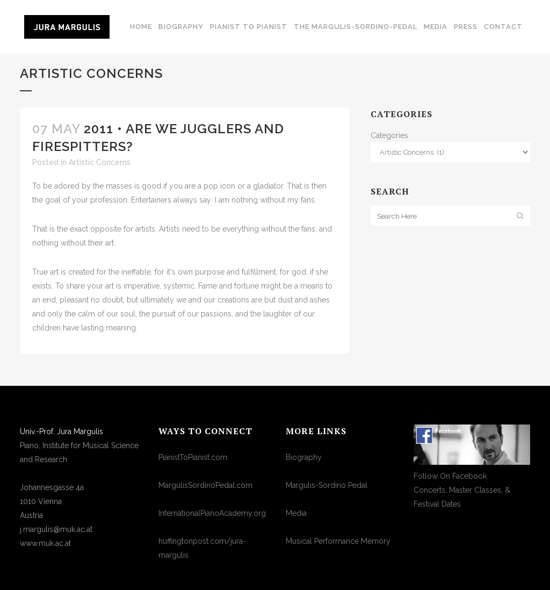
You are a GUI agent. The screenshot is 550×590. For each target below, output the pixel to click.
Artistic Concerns (100, 162)
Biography (304, 457)
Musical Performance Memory (338, 541)
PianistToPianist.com (192, 457)
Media (296, 513)
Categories (389, 135)
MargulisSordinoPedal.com (205, 485)
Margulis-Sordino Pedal (326, 485)
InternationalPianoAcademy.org (212, 513)
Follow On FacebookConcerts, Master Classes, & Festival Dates (462, 490)
